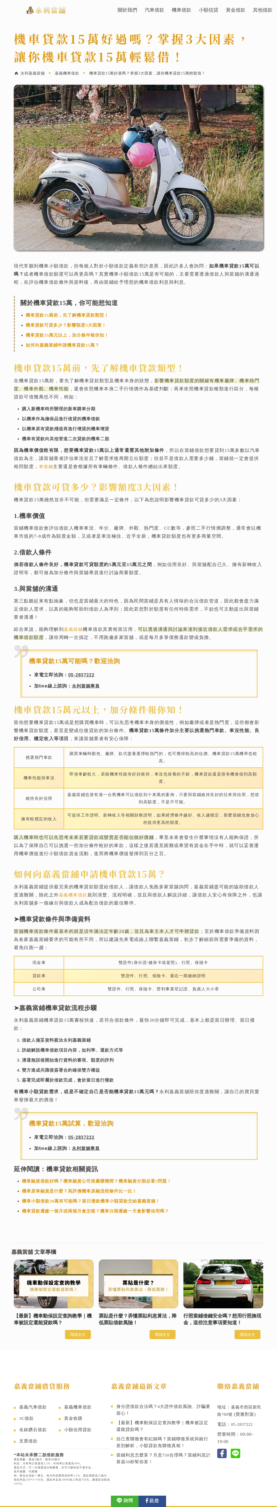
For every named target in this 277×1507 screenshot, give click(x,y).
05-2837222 (82, 675)
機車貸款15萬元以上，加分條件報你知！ (67, 335)
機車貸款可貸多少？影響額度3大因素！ (66, 325)
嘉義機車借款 (74, 894)
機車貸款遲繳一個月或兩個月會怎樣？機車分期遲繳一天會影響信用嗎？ (95, 1210)
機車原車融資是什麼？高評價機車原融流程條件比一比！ (79, 1190)
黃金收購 (73, 1418)
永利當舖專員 (86, 686)
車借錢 (46, 466)
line (235, 1452)
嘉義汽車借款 (33, 1406)
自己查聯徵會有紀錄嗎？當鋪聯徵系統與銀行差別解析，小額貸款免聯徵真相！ (162, 1445)
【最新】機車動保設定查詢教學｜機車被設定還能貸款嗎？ (162, 1428)
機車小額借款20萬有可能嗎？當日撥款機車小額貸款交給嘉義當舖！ (91, 1200)
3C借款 (26, 1418)
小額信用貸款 (78, 1429)
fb (222, 1452)
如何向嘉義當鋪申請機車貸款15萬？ (63, 345)
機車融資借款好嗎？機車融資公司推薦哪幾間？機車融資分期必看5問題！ (97, 1180)
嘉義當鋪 (74, 629)
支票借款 (28, 1440)
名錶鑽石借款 (33, 1429)
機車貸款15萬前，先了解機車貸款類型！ (67, 315)
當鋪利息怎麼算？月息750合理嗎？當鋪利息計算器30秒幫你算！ (163, 1463)
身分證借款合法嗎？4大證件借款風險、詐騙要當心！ (163, 1410)
